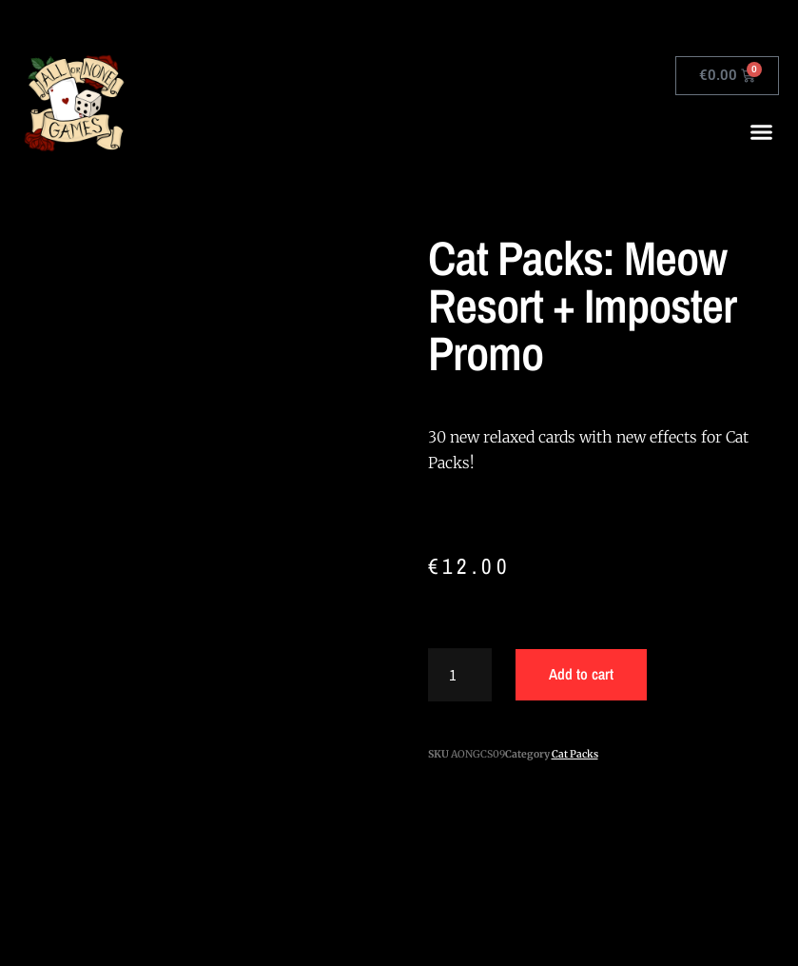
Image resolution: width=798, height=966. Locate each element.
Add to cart (581, 673)
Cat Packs (575, 754)
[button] (762, 132)
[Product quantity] (460, 674)
